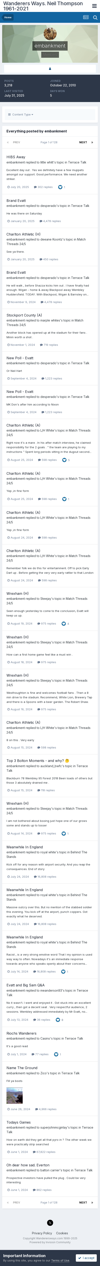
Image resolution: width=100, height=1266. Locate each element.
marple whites (50, 320)
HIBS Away (15, 157)
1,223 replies (51, 378)
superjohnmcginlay (53, 1127)
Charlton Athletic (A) (23, 425)
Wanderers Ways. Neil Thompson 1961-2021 (43, 6)
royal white (48, 852)
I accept (86, 1258)
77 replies (40, 1054)
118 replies (46, 790)
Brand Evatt (16, 200)
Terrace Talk (77, 162)
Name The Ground (21, 1068)
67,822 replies (44, 1152)
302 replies (43, 187)
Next (83, 142)
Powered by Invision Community (50, 1242)
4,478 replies (50, 221)
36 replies (41, 1019)
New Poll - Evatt (19, 358)
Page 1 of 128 (50, 142)
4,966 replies (46, 1109)
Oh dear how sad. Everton (27, 1165)
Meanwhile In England (24, 847)
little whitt (46, 162)
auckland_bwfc (51, 766)
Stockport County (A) (24, 315)
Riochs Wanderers (21, 1033)
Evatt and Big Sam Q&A (25, 985)
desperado (48, 206)
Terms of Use (60, 1260)
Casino (45, 1038)
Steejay (45, 598)
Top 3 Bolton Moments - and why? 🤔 (37, 760)
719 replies (49, 344)
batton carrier (50, 1170)
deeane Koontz (51, 239)
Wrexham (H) (17, 593)
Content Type (20, 114)
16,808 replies (45, 876)
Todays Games (18, 1122)
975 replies (46, 623)
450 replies (49, 259)
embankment (15, 162)
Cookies (62, 1233)
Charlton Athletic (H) (23, 234)
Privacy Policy (42, 1233)
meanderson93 (51, 990)
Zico (43, 1073)
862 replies (42, 1190)
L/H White (47, 430)
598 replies (47, 460)
